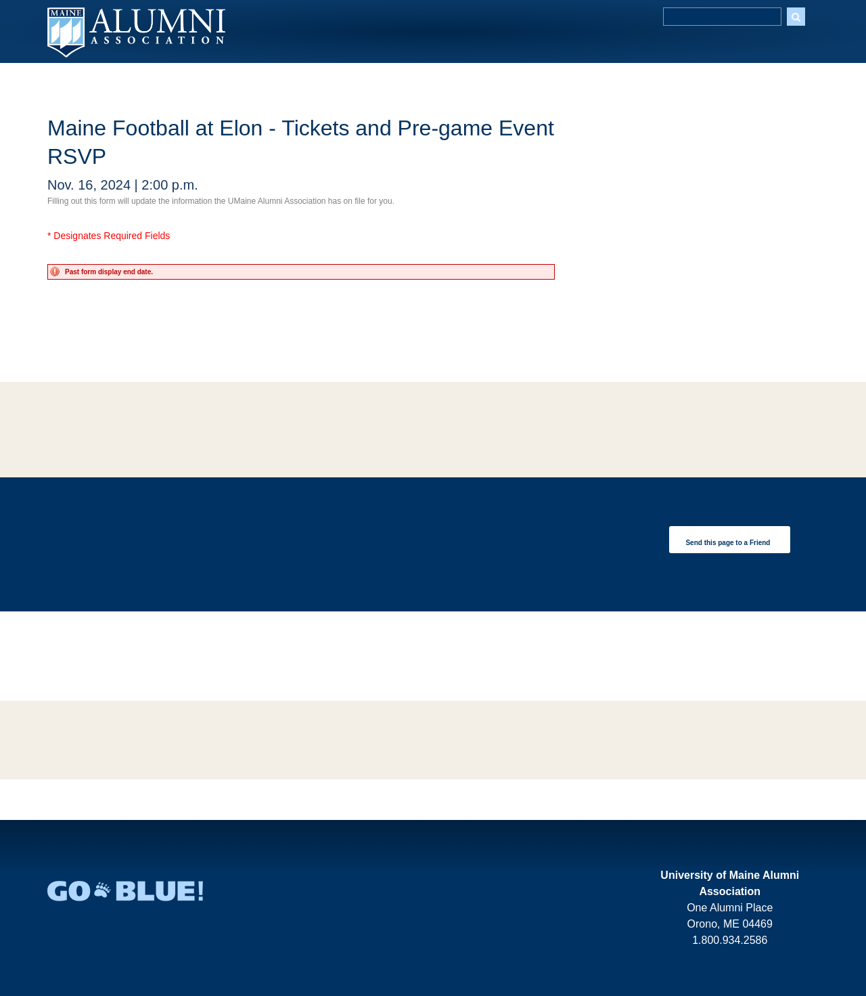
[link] (729, 539)
